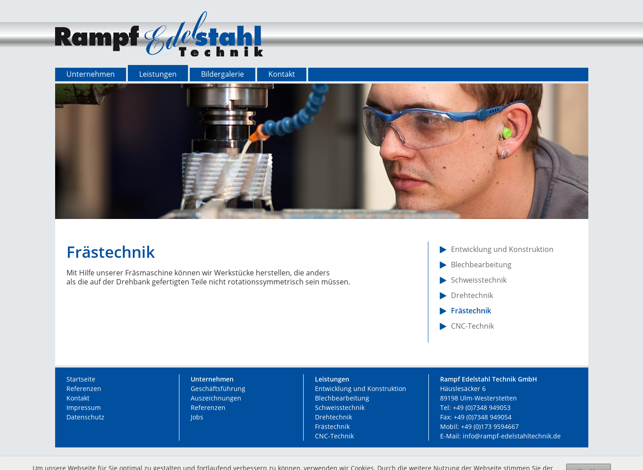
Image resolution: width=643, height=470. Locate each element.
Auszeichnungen (216, 398)
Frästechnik (332, 426)
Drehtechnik (333, 417)
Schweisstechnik (340, 407)
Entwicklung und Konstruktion (360, 388)
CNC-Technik (334, 436)
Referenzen (83, 388)
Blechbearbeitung (342, 398)
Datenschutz (85, 417)
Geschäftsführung (218, 388)
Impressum (83, 407)
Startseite (80, 379)
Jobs (197, 417)
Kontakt (77, 398)
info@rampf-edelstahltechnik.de (512, 436)
